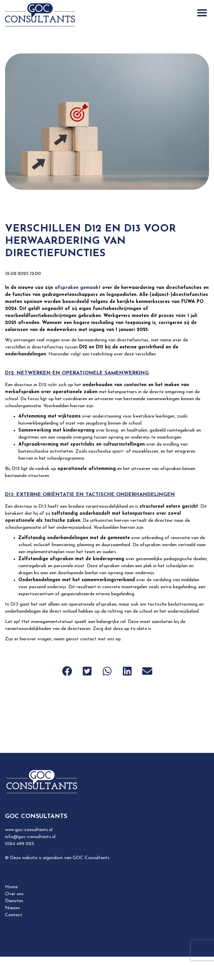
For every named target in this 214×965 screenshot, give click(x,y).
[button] (67, 671)
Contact (13, 915)
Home (11, 887)
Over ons (14, 894)
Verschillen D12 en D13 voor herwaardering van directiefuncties (90, 241)
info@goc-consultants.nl (30, 836)
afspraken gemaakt (77, 287)
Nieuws (12, 908)
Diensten (14, 901)
